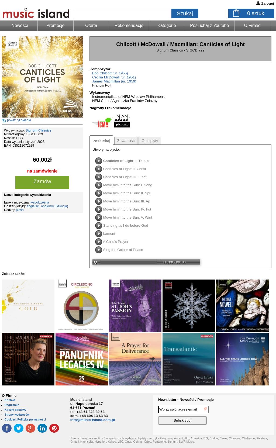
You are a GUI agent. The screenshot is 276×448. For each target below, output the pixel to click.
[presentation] (252, 416)
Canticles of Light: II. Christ (124, 169)
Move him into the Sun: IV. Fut (127, 209)
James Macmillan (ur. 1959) (114, 81)
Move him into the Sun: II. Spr (127, 193)
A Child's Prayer (115, 242)
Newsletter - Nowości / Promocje (186, 400)
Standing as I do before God (125, 225)
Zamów (42, 181)
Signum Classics (38, 130)
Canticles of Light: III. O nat (125, 177)
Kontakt (10, 400)
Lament (109, 234)
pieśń (20, 210)
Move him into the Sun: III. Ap (126, 201)
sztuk (255, 13)
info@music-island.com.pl (92, 420)
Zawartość (126, 141)
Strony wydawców (17, 414)
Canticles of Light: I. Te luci (126, 161)
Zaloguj (267, 3)
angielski (33, 206)
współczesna (39, 202)
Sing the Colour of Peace (123, 250)
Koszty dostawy (15, 409)
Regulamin (12, 404)
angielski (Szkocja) (54, 206)
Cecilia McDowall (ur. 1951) (114, 77)
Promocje (55, 25)
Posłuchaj (101, 141)
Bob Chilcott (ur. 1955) (110, 73)
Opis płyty (150, 141)
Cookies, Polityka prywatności (25, 419)
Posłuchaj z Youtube (209, 25)
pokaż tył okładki (19, 120)
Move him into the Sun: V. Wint (127, 217)
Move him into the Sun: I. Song (127, 185)
